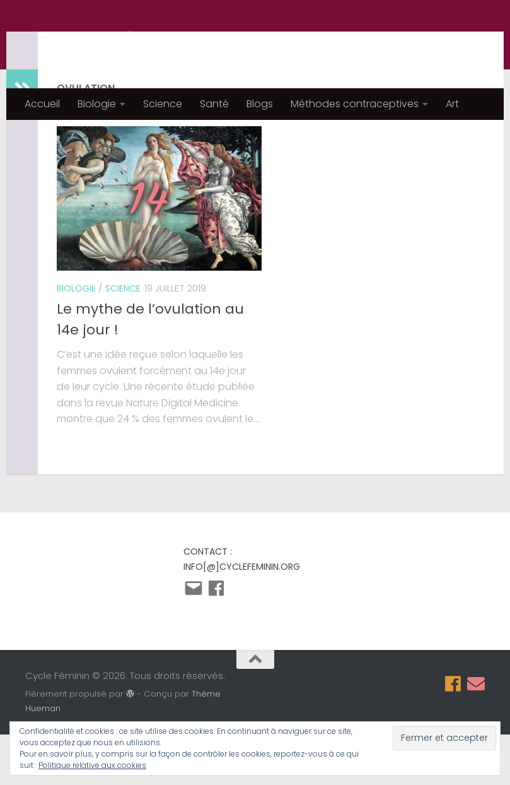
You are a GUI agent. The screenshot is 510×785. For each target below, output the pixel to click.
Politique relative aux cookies (92, 765)
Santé (214, 104)
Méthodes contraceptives (355, 104)
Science (162, 104)
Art (452, 104)
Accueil (42, 104)
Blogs (259, 104)
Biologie (97, 104)
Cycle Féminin (117, 43)
